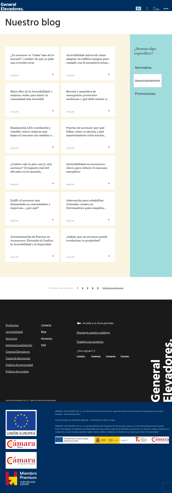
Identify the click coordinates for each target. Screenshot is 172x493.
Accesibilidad (14, 332)
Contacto (46, 325)
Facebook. (96, 356)
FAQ (43, 345)
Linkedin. (81, 356)
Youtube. (124, 356)
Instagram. (111, 356)
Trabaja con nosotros (90, 342)
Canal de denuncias (18, 358)
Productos (12, 325)
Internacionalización (19, 345)
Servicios (11, 338)
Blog (43, 332)
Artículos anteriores (112, 288)
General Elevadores (18, 352)
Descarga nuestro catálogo (93, 333)
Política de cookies (17, 371)
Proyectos (46, 338)
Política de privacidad (19, 365)
